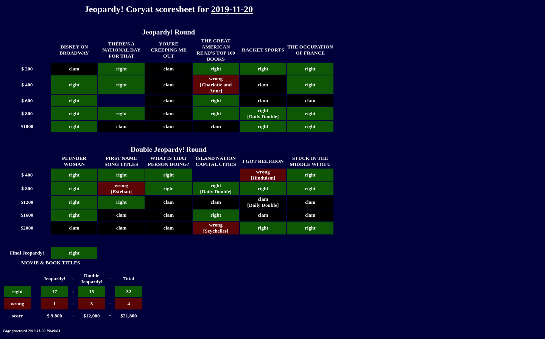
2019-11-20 (232, 9)
